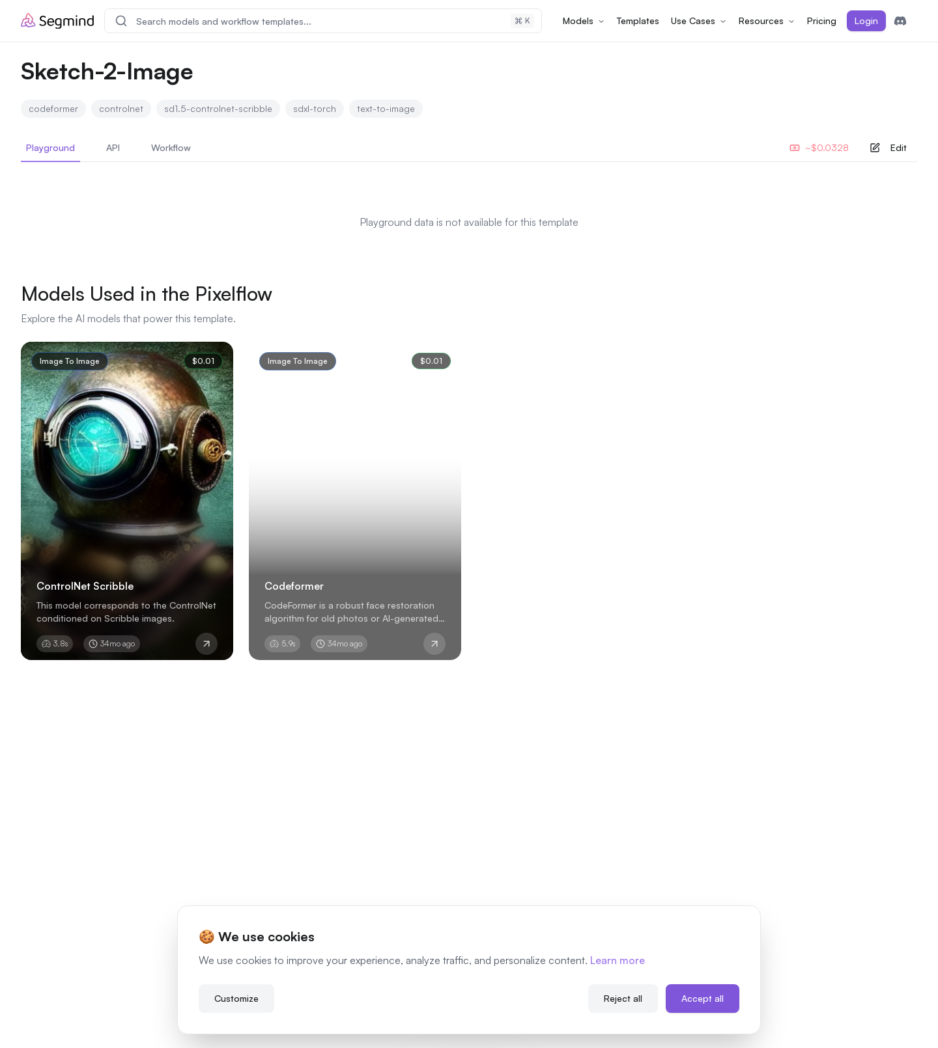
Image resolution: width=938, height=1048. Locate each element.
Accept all (702, 996)
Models (584, 20)
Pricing (821, 20)
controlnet (121, 108)
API (113, 147)
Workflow (171, 147)
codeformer (53, 108)
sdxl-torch (314, 108)
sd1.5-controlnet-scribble (218, 108)
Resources (767, 20)
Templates (638, 20)
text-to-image (386, 108)
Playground (50, 152)
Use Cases (699, 20)
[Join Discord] (900, 21)
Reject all (623, 996)
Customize (236, 996)
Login (866, 20)
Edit (888, 147)
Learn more (617, 958)
